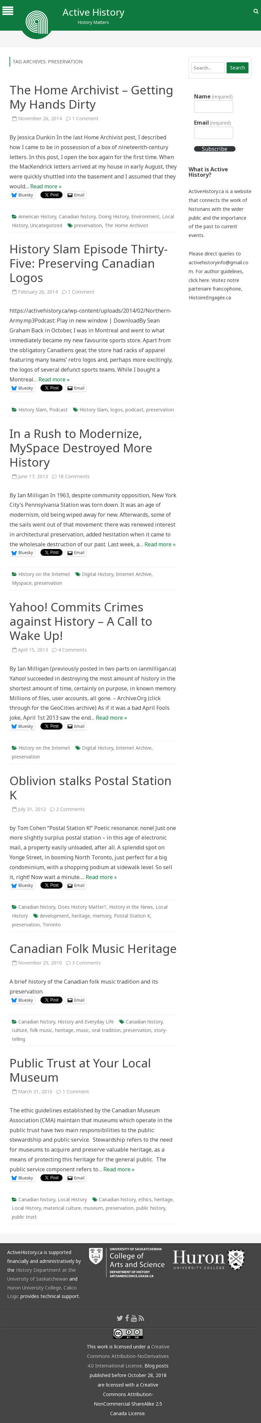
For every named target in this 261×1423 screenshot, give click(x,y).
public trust (24, 1217)
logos (116, 409)
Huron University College (34, 1287)
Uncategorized (46, 225)
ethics (145, 1199)
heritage (81, 915)
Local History (72, 1199)
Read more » (46, 186)
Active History (93, 12)
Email (212, 122)
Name (213, 96)
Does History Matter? (82, 907)
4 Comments (72, 649)
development (54, 915)
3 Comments (86, 962)
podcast (134, 409)
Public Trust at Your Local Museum (80, 1070)
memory (102, 915)
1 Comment (85, 118)
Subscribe (214, 149)
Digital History (97, 574)
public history (150, 1208)
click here (199, 280)
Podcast (58, 409)
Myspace (22, 583)
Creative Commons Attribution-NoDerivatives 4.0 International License (128, 1356)
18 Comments (74, 476)
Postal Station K (132, 915)
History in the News (131, 907)
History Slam (32, 409)
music (82, 1030)
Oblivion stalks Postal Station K (91, 787)
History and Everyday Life (86, 1021)
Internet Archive (134, 574)
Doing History (113, 216)
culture (19, 1030)
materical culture (62, 1208)
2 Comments (70, 809)
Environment (145, 216)
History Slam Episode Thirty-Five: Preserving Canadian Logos (89, 263)
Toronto (51, 924)
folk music (41, 1030)
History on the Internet (44, 574)
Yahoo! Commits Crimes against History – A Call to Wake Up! (81, 621)
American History (37, 216)
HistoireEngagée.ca (210, 297)
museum (93, 1208)
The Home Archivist (126, 225)
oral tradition (106, 1030)
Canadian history (77, 216)
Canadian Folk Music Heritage (93, 948)
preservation (88, 225)
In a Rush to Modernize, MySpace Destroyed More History (81, 447)
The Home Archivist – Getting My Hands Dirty (91, 97)
